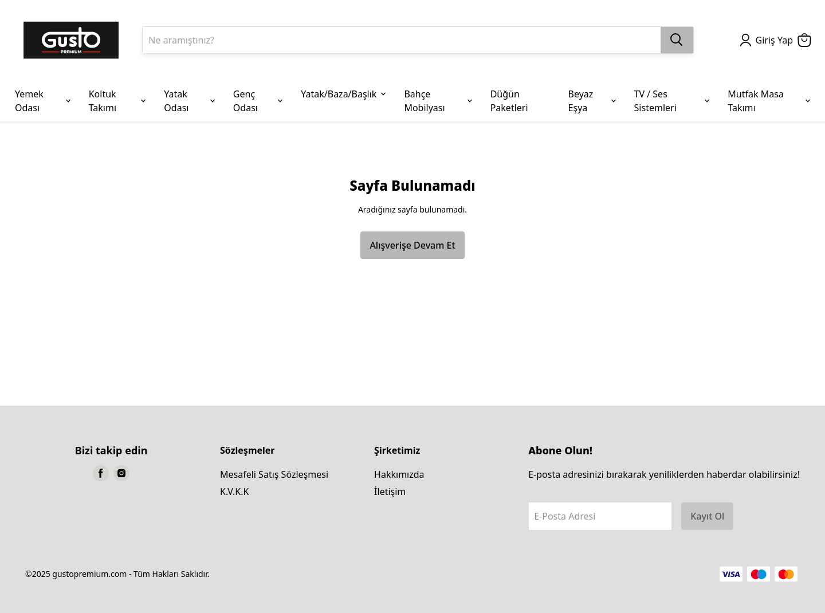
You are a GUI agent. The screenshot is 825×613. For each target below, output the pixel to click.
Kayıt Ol (707, 516)
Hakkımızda (399, 474)
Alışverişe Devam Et (412, 245)
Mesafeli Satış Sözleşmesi (274, 474)
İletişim (390, 491)
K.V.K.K (234, 491)
